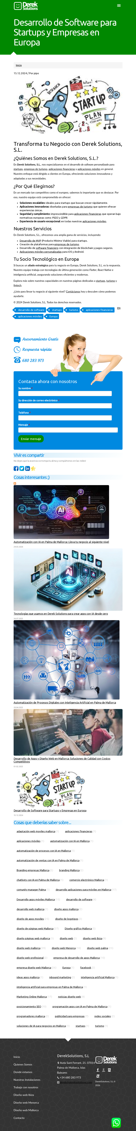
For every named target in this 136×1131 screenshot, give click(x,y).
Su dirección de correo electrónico (38, 400)
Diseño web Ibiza (24, 1094)
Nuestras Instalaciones (27, 1079)
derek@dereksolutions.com (76, 1082)
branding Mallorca (69, 870)
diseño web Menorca (64, 948)
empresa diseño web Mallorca (34, 967)
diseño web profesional (30, 957)
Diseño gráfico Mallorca (78, 928)
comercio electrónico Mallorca (86, 879)
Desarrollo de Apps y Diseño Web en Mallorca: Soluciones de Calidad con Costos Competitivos (62, 760)
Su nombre (25, 388)
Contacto (19, 1117)
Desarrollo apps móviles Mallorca (36, 899)
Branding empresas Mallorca (33, 870)
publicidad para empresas (70, 1016)
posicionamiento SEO (29, 1006)
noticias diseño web (69, 996)
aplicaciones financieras (62, 169)
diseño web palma (97, 948)
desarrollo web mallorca (30, 909)
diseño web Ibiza (92, 938)
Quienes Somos (23, 1064)
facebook (85, 967)
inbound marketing (60, 977)
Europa (53, 316)
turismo (110, 280)
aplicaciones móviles (88, 169)
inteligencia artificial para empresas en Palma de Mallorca (50, 986)
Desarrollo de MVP (30, 240)
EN (118, 308)
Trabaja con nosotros (26, 1087)
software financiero (47, 247)
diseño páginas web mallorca (33, 938)
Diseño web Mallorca (26, 1110)
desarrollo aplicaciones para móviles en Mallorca (83, 889)
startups (18, 169)
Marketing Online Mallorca (32, 996)
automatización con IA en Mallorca (70, 841)
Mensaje (24, 424)
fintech (17, 285)
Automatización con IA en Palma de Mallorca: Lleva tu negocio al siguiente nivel (61, 541)
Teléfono (24, 412)
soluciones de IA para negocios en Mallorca (41, 1025)
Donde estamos (23, 1072)
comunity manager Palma (31, 889)
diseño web (66, 938)
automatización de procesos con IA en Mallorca (44, 850)
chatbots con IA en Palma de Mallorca (38, 879)
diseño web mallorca (28, 948)
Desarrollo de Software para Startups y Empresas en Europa (50, 810)
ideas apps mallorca (28, 977)
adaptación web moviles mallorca (36, 831)
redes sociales (102, 1016)
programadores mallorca (31, 1016)
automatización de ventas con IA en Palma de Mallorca (48, 860)
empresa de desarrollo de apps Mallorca (76, 957)
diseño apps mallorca (66, 909)
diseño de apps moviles (30, 918)
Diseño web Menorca (26, 1102)
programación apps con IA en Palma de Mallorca (79, 1006)
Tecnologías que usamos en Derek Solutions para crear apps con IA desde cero (61, 613)
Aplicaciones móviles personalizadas (41, 251)
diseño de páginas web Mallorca (35, 928)
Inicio (19, 65)
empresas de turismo (35, 169)
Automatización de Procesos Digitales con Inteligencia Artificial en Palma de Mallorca (65, 702)
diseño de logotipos (66, 918)
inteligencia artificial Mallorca (98, 977)
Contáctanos (73, 291)
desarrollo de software (31, 309)
